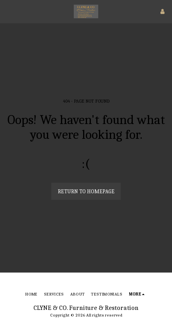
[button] (8, 11)
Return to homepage (86, 191)
